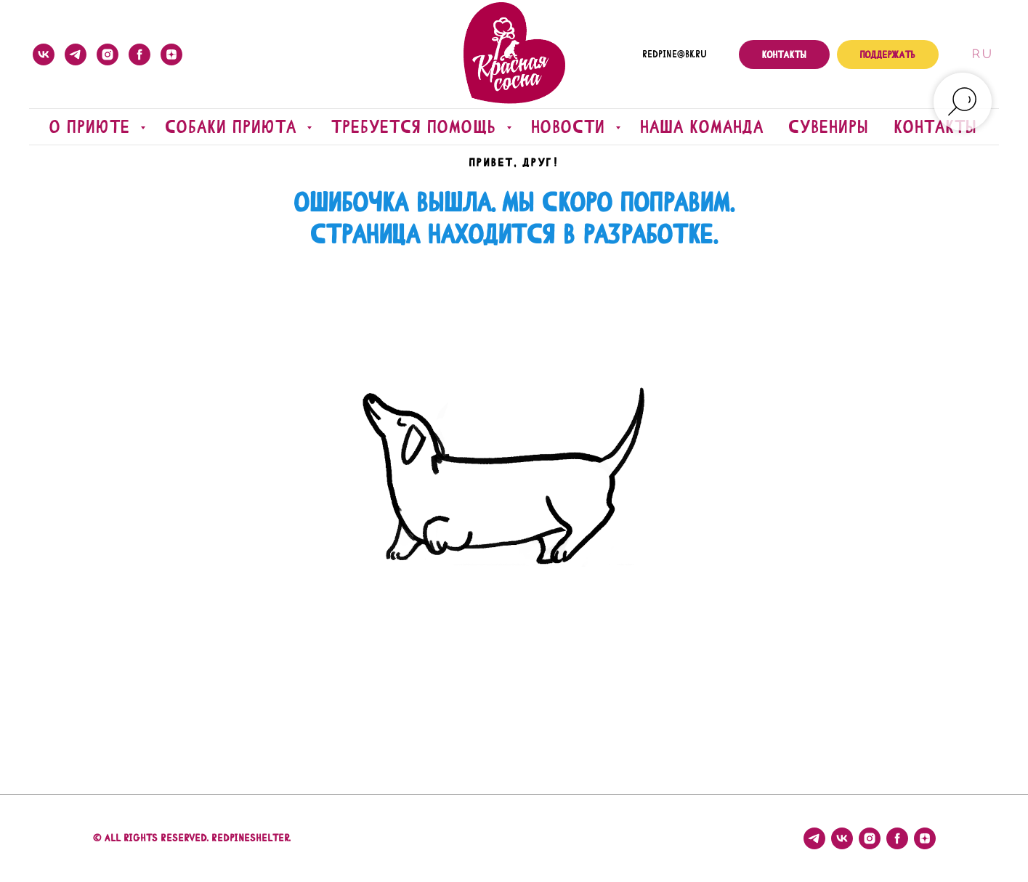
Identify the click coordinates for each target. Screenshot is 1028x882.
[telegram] (75, 54)
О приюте (93, 127)
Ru (981, 54)
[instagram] (107, 54)
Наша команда (702, 127)
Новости (572, 127)
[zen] (171, 54)
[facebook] (139, 54)
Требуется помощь (417, 127)
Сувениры (829, 127)
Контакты (936, 127)
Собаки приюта (234, 127)
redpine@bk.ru (674, 54)
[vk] (43, 54)
